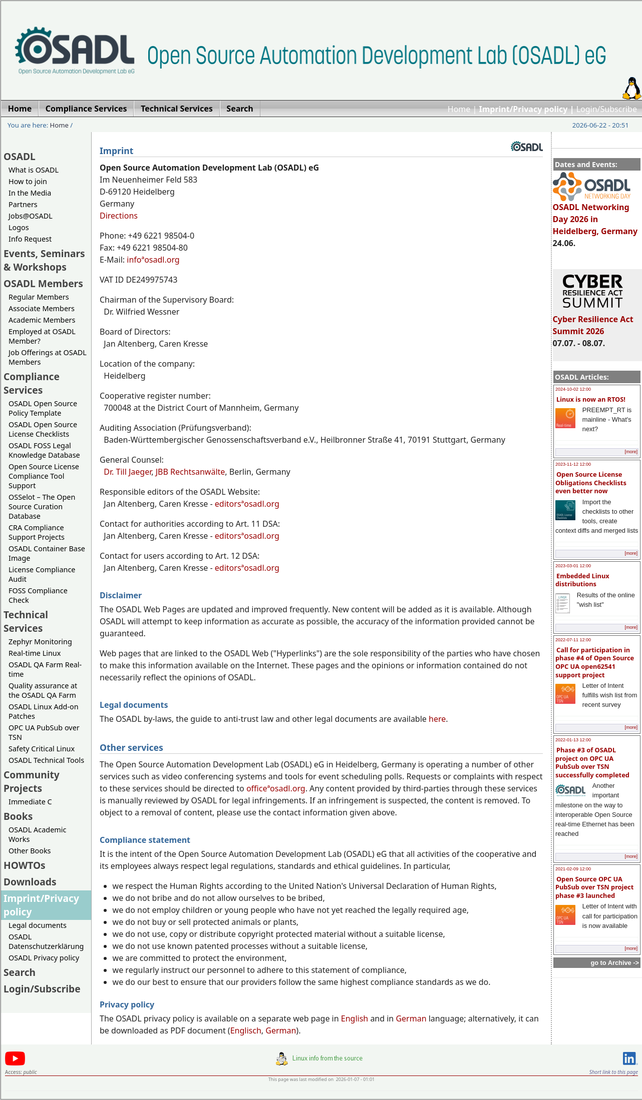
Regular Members (39, 297)
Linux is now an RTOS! (590, 399)
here (437, 718)
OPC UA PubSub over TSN (44, 732)
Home (459, 109)
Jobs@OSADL (31, 216)
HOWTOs (25, 865)
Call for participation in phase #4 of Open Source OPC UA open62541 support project (594, 662)
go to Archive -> (614, 962)
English (354, 1018)
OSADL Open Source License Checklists (43, 429)
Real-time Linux (35, 653)
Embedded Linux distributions (582, 580)
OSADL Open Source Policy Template (43, 408)
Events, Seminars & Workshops (44, 260)
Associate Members (42, 308)
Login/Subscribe (606, 109)
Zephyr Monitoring (40, 641)
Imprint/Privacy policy (41, 904)
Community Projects (32, 781)
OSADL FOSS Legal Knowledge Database (44, 450)
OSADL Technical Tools (46, 760)
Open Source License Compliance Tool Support (44, 476)
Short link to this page (613, 1071)
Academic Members (42, 320)
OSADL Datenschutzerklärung (46, 941)
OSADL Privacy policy (44, 957)
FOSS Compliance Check (38, 595)
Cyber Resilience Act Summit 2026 (593, 321)
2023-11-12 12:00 (573, 464)
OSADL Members (43, 283)
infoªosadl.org (153, 259)
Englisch (245, 1030)
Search (20, 972)
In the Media (30, 193)
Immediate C (30, 801)
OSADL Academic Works (37, 834)
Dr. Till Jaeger (127, 471)
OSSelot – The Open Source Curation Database (42, 506)
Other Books (30, 850)
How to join (28, 181)
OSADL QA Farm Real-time (45, 669)
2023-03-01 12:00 (573, 565)
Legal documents (38, 925)
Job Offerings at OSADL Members (48, 357)
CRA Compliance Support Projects (37, 532)
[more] (630, 451)
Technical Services (26, 621)
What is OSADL (34, 170)
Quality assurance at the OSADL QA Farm (43, 690)
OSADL (20, 156)
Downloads (30, 881)
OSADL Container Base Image (47, 553)
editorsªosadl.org (247, 503)
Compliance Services (32, 383)
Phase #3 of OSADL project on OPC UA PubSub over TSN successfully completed (592, 762)
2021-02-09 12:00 (573, 868)
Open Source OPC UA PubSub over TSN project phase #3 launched (594, 887)
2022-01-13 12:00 (573, 739)
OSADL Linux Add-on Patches (44, 711)
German (411, 1018)
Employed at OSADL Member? (42, 336)
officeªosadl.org (275, 788)
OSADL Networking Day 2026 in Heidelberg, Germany (595, 215)
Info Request (30, 239)
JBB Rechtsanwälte (190, 471)
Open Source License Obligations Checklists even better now (590, 482)
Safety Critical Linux (42, 748)
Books (18, 816)
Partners (23, 204)
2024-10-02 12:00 (573, 389)
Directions (119, 215)
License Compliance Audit (42, 574)
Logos (19, 227)
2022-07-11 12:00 (573, 639)
